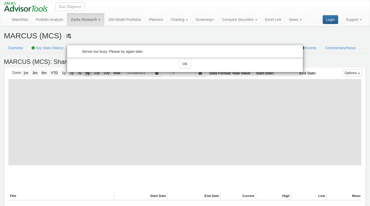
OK (185, 64)
